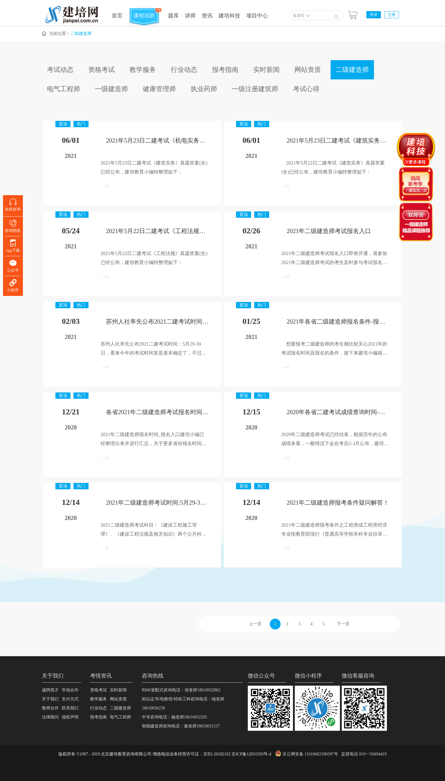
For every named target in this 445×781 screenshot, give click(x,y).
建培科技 (229, 16)
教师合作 (50, 708)
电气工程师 (63, 89)
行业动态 (184, 69)
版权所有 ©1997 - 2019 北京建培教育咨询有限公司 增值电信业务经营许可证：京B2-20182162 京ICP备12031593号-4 (164, 754)
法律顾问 (50, 717)
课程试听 (144, 16)
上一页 (255, 624)
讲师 (190, 16)
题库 (173, 16)
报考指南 (225, 69)
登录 (374, 14)
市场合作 (70, 690)
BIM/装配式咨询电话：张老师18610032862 (181, 690)
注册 (392, 14)
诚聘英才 (50, 690)
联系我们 (70, 708)
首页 (117, 16)
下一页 (343, 624)
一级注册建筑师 (255, 89)
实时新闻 (266, 69)
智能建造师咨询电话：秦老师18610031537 (181, 726)
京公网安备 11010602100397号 (310, 754)
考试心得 (306, 89)
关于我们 (50, 699)
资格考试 (101, 69)
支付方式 (70, 699)
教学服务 (142, 69)
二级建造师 (81, 33)
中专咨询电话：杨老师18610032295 (174, 717)
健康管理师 (159, 89)
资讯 (207, 16)
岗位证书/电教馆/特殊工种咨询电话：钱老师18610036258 (183, 703)
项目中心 (257, 16)
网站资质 (307, 69)
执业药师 (204, 89)
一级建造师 (111, 89)
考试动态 (60, 69)
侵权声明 (70, 717)
